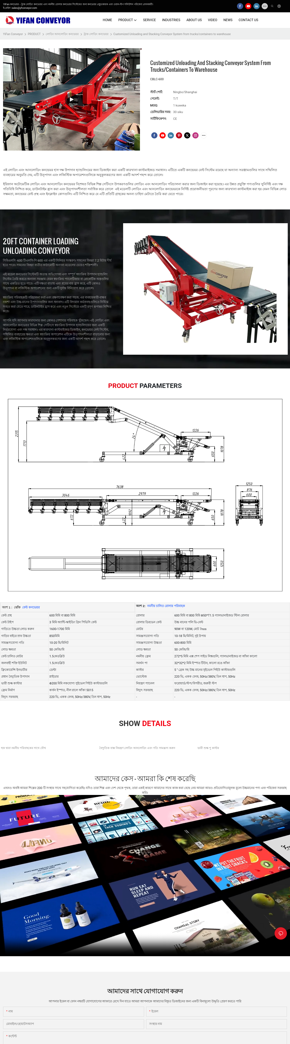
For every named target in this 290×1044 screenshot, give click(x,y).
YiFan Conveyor (13, 34)
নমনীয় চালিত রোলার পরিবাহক (165, 606)
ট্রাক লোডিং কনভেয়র (96, 34)
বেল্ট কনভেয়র (30, 607)
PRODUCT (34, 34)
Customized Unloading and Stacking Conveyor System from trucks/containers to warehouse (172, 34)
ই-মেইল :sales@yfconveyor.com (20, 8)
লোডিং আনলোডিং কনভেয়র (62, 34)
